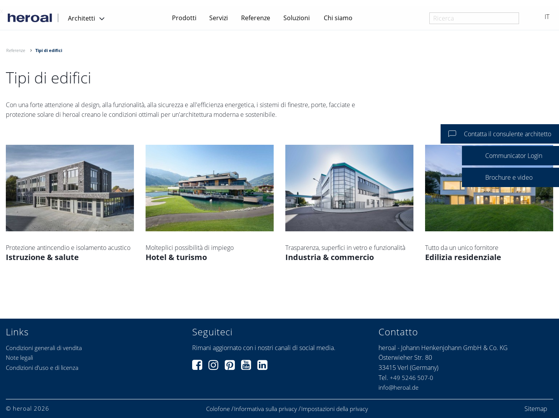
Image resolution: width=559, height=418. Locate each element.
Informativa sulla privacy (265, 409)
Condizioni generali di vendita (44, 348)
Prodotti (184, 18)
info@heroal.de (398, 387)
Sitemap (535, 409)
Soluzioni (296, 18)
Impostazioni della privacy (334, 409)
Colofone (218, 409)
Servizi (218, 18)
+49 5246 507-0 (411, 378)
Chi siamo (338, 18)
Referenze (255, 18)
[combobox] (474, 18)
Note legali (19, 357)
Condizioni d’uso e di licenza (42, 367)
